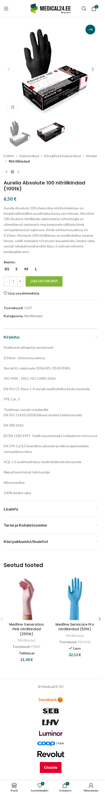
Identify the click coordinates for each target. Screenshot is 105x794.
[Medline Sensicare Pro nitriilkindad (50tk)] (75, 597)
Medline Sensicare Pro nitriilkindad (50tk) (74, 627)
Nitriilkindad (19, 161)
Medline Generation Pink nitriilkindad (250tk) (26, 629)
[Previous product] (7, 172)
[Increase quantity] (20, 281)
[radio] (7, 268)
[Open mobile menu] (6, 8)
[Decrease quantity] (7, 281)
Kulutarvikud (29, 156)
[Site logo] (51, 8)
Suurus (9, 262)
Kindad (91, 156)
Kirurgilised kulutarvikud (62, 156)
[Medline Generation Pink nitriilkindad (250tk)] (27, 597)
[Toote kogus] (13, 281)
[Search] (84, 8)
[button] (8, 69)
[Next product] (18, 172)
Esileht (9, 156)
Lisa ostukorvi (44, 281)
